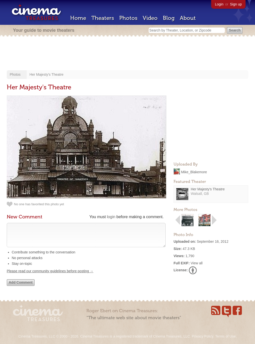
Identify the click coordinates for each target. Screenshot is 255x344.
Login (219, 4)
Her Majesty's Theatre (47, 74)
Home (78, 18)
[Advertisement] (127, 54)
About (188, 18)
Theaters (102, 18)
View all (196, 263)
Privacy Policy (202, 336)
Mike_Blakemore (194, 172)
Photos (128, 18)
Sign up (236, 4)
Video (150, 18)
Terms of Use (225, 336)
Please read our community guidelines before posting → (50, 276)
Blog (169, 18)
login (111, 217)
